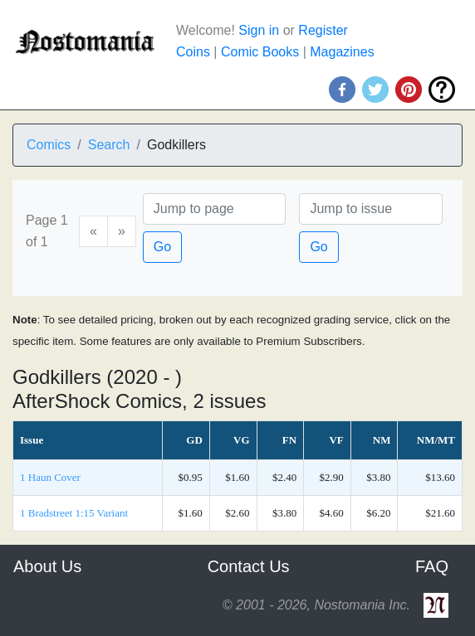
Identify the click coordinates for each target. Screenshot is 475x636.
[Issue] (371, 209)
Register (323, 30)
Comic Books (260, 52)
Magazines (342, 52)
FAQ (431, 566)
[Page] (214, 209)
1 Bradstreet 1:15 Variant (74, 513)
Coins (193, 52)
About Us (47, 566)
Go (162, 247)
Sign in (258, 30)
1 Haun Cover (50, 477)
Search (109, 145)
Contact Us (249, 566)
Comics (49, 145)
